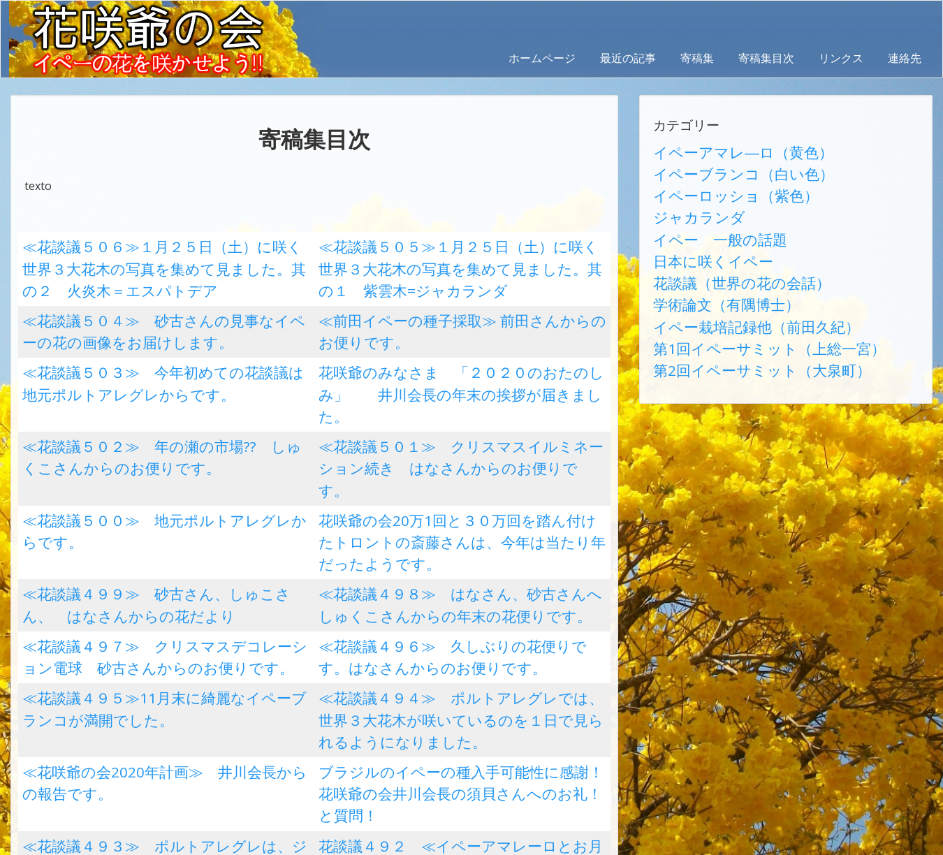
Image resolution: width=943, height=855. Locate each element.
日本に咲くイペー (698, 234)
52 (369, 772)
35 (429, 745)
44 (129, 772)
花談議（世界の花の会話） (720, 250)
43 (99, 772)
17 (464, 718)
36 (459, 745)
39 (549, 745)
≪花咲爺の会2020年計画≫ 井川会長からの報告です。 (163, 596)
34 (399, 745)
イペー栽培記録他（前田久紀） (731, 284)
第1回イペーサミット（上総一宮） (740, 301)
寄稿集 (697, 58)
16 (433, 718)
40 (579, 745)
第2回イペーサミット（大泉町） (734, 318)
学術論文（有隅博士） (709, 267)
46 (189, 772)
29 (249, 745)
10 (253, 718)
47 (219, 772)
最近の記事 (628, 58)
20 (554, 718)
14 (373, 718)
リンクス (841, 58)
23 (69, 745)
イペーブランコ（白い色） (720, 167)
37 (489, 745)
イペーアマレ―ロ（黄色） (720, 150)
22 (39, 745)
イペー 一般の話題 (703, 217)
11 (283, 718)
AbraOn (246, 842)
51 (339, 772)
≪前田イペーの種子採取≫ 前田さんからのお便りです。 (460, 303)
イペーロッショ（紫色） (714, 183)
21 (584, 718)
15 (403, 718)
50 (309, 772)
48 (249, 772)
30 (279, 745)
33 (369, 745)
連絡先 (904, 58)
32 (339, 745)
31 (309, 745)
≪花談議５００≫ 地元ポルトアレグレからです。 (150, 429)
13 (343, 718)
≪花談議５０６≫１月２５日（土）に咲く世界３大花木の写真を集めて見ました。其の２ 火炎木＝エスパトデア (162, 261)
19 (524, 718)
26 (159, 745)
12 (313, 718)
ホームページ (542, 58)
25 (129, 745)
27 (189, 745)
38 (519, 745)
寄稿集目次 (766, 58)
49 (279, 772)
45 (159, 772)
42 (69, 772)
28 (219, 745)
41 (39, 772)
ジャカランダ (686, 200)
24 (99, 745)
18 (494, 718)
